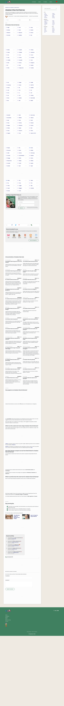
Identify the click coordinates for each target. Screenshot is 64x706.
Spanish (53, 30)
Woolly (8, 190)
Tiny (8, 183)
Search (6, 687)
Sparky (32, 163)
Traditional (46, 15)
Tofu (31, 183)
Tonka (8, 185)
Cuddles (8, 60)
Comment (7, 650)
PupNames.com (7, 7)
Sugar (32, 165)
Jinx (19, 90)
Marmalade (33, 97)
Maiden (20, 97)
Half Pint (32, 85)
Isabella (32, 87)
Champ (32, 49)
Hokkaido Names (16, 622)
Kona (8, 92)
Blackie (32, 30)
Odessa (32, 117)
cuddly (36, 236)
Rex (19, 147)
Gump (20, 85)
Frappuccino (21, 67)
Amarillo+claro (14, 619)
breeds (39, 1)
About (6, 688)
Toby (20, 183)
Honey (8, 87)
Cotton (20, 57)
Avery (32, 27)
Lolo (19, 95)
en (6, 693)
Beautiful (45, 17)
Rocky (32, 147)
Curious (53, 22)
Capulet (20, 49)
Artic (20, 27)
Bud (31, 35)
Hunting (53, 17)
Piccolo (32, 125)
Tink (19, 180)
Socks (20, 163)
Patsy (8, 122)
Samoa (20, 152)
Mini (19, 100)
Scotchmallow (21, 155)
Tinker (32, 180)
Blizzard (8, 32)
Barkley (8, 30)
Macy (8, 97)
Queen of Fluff (33, 133)
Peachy (20, 122)
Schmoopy (33, 152)
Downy (20, 62)
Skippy (20, 160)
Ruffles (32, 150)
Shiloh (20, 158)
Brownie (8, 35)
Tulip (31, 185)
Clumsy (53, 23)
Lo (19, 92)
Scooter (8, 155)
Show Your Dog (8, 690)
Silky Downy (9, 160)
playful (19, 236)
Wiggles (20, 188)
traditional (14, 236)
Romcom (9, 150)
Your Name (7, 646)
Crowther (32, 57)
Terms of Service (34, 701)
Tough (53, 21)
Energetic (45, 23)
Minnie (32, 100)
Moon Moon (33, 115)
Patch (32, 120)
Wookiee (32, 188)
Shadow (32, 155)
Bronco (32, 32)
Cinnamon (32, 52)
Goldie (32, 82)
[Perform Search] (56, 8)
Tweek (8, 188)
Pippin (20, 128)
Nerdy (53, 15)
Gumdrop (9, 85)
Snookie (8, 163)
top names (45, 1)
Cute (45, 13)
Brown (45, 30)
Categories (7, 686)
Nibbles (20, 117)
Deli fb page (14, 608)
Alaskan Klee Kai (16, 7)
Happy (53, 20)
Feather (32, 65)
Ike (19, 87)
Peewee (32, 122)
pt (6, 696)
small (30, 236)
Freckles (32, 67)
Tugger (20, 185)
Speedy (8, 165)
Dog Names (12, 7)
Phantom (20, 125)
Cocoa (32, 54)
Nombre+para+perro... (15, 615)
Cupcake (20, 60)
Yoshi (20, 190)
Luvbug (32, 95)
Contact (6, 691)
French (53, 32)
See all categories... (33, 240)
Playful (45, 21)
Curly (32, 60)
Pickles (8, 128)
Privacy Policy (29, 701)
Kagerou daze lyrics (15, 612)
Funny (45, 16)
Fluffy (8, 67)
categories (34, 1)
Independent (46, 20)
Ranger (8, 147)
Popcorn (20, 130)
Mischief (8, 115)
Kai (31, 90)
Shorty (32, 158)
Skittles (32, 160)
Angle (8, 27)
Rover (20, 150)
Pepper (8, 125)
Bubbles (20, 35)
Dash (8, 62)
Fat (44, 32)
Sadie (8, 152)
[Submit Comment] (21, 208)
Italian (53, 31)
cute (8, 236)
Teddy (8, 180)
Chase (8, 52)
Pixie (31, 128)
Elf (7, 65)
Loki (31, 92)
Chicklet (20, 52)
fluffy (25, 236)
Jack (8, 90)
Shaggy (8, 158)
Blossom (20, 32)
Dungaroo (32, 62)
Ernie (20, 65)
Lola (8, 95)
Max (8, 100)
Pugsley (8, 133)
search (51, 1)
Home (6, 685)
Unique (53, 13)
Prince (32, 130)
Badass (53, 16)
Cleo (8, 54)
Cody (8, 57)
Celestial (53, 14)
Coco (20, 54)
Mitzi (20, 115)
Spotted (45, 31)
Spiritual (45, 14)
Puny (20, 133)
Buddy (8, 49)
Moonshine (9, 117)
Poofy (8, 130)
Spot (20, 165)
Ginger (20, 82)
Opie (8, 120)
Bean (20, 30)
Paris (20, 120)
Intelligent (45, 22)
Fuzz (8, 82)
